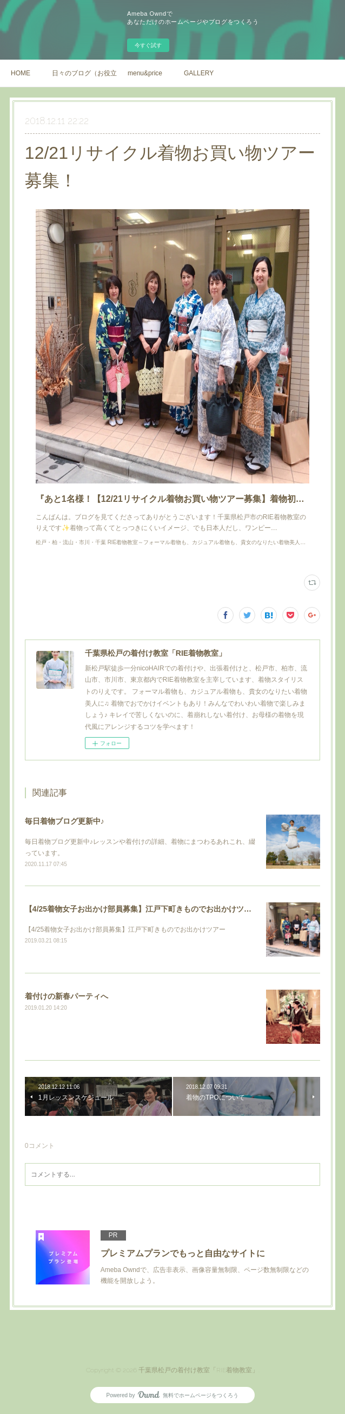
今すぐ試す (148, 45)
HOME (20, 73)
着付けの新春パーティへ (66, 996)
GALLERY (199, 73)
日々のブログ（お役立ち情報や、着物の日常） (84, 73)
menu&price (145, 73)
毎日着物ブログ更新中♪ (64, 821)
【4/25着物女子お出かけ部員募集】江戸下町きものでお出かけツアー (142, 909)
